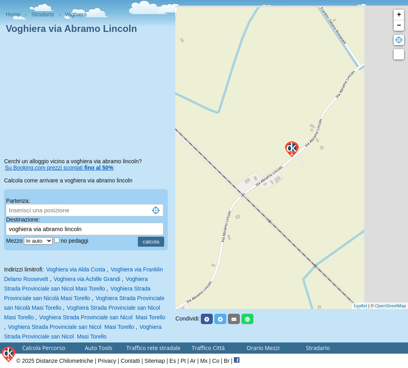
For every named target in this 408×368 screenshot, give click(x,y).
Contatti (130, 361)
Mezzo (15, 240)
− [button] (399, 25)
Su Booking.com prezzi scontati (59, 167)
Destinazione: (23, 219)
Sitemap (155, 361)
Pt (183, 361)
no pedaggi (75, 240)
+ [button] (399, 15)
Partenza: (18, 201)
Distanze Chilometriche (64, 361)
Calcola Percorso (43, 348)
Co (216, 361)
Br (227, 361)
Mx (204, 361)
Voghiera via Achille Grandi (86, 279)
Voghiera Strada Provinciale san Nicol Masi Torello (102, 317)
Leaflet (360, 305)
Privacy (107, 361)
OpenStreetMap (390, 305)
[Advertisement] (87, 97)
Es (172, 361)
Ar (193, 361)
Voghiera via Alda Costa (76, 269)
